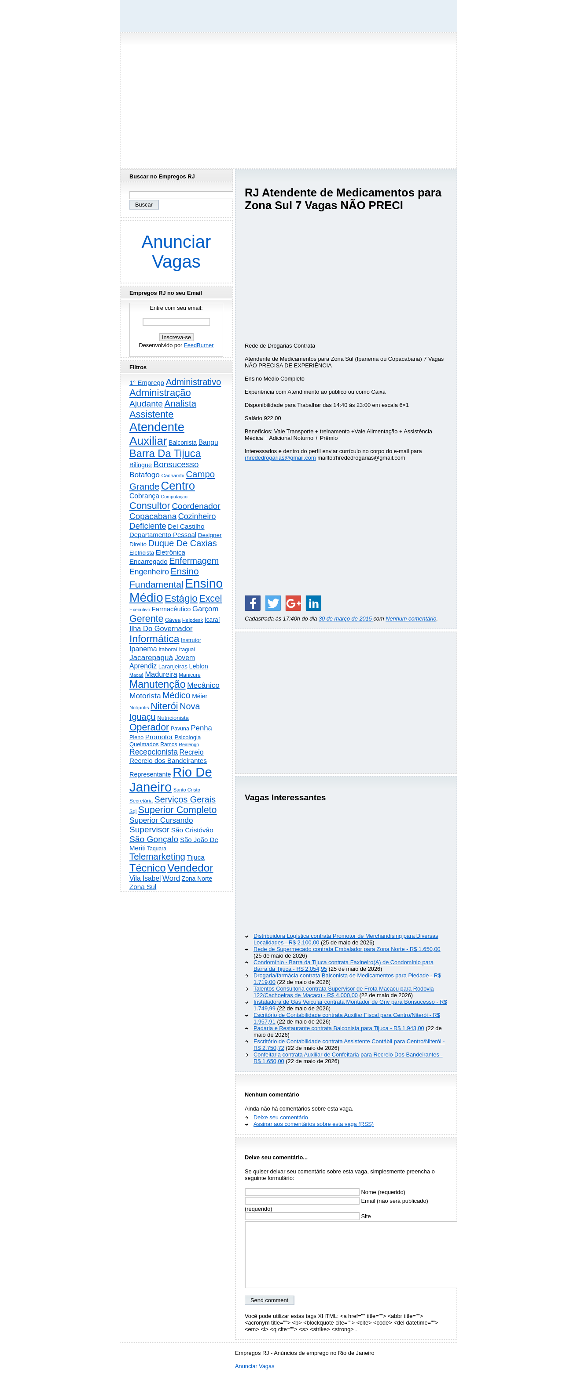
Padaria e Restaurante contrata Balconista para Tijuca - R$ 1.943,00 (339, 1028)
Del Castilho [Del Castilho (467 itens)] (186, 526)
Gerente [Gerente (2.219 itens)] (146, 619)
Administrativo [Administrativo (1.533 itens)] (193, 382)
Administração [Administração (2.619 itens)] (160, 392)
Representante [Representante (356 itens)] (150, 774)
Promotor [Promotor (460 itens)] (159, 737)
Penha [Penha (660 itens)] (201, 728)
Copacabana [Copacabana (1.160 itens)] (152, 516)
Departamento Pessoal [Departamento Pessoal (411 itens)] (162, 534)
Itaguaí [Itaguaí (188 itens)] (187, 649)
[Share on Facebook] (253, 603)
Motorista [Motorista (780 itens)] (145, 695)
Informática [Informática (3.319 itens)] (154, 638)
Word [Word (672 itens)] (171, 878)
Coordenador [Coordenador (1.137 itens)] (196, 506)
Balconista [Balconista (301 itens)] (183, 442)
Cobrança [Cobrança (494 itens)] (144, 496)
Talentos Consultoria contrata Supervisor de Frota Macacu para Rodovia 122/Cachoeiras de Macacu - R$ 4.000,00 (344, 991)
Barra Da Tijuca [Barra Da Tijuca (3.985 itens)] (165, 453)
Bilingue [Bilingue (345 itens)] (140, 464)
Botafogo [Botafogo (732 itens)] (144, 474)
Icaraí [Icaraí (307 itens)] (212, 619)
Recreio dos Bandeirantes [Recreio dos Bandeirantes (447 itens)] (168, 760)
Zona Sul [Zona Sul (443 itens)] (142, 886)
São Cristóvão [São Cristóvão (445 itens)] (192, 830)
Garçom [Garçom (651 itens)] (205, 609)
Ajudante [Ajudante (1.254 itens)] (146, 403)
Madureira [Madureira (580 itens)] (161, 674)
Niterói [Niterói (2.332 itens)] (164, 706)
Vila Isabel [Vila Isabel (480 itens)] (145, 878)
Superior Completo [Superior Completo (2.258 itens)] (177, 810)
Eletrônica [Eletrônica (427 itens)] (170, 552)
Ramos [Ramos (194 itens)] (168, 744)
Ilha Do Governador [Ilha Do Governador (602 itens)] (160, 628)
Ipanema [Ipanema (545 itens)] (143, 649)
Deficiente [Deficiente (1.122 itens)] (147, 525)
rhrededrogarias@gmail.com (280, 457)
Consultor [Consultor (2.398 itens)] (149, 505)
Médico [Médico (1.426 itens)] (176, 695)
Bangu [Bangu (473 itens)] (208, 442)
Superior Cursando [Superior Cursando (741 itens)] (161, 820)
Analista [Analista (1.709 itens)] (181, 403)
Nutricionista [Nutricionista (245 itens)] (173, 718)
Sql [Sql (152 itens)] (132, 811)
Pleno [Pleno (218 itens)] (136, 737)
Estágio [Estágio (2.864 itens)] (181, 598)
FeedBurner (199, 345)
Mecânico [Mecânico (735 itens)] (203, 685)
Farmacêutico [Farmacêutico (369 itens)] (171, 609)
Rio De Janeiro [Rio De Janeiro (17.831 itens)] (170, 779)
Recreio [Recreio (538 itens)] (191, 752)
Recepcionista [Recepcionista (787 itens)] (153, 752)
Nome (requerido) (325, 1192)
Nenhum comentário (411, 618)
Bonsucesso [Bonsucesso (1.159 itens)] (176, 464)
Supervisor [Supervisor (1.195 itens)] (149, 829)
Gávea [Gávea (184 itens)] (172, 620)
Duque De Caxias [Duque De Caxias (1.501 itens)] (182, 543)
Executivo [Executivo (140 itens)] (139, 609)
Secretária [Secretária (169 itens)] (141, 800)
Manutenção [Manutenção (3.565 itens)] (157, 684)
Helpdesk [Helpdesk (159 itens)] (192, 620)
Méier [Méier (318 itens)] (199, 696)
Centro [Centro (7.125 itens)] (178, 485)
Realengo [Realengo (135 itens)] (189, 744)
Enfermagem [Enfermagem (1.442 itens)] (194, 561)
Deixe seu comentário (281, 1117)
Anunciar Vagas (176, 251)
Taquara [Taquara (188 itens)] (156, 849)
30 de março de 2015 (346, 618)
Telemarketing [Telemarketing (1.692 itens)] (157, 856)
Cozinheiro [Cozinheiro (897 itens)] (197, 516)
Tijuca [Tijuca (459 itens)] (195, 857)
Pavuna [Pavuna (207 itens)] (180, 729)
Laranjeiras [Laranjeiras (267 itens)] (172, 666)
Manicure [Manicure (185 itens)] (189, 675)
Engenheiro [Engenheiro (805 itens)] (149, 571)
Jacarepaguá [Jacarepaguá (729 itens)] (151, 657)
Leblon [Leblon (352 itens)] (198, 666)
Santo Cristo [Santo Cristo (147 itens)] (186, 789)
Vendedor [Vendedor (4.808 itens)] (190, 868)
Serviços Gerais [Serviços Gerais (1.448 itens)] (185, 799)
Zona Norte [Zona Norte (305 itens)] (197, 878)
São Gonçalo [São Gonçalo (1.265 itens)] (153, 839)
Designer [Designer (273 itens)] (210, 535)
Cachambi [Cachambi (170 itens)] (173, 475)
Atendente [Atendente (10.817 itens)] (156, 427)
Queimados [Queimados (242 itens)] (144, 744)
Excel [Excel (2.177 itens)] (210, 598)
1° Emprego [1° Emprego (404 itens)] (146, 382)
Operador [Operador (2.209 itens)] (149, 727)
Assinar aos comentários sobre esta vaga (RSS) (314, 1124)
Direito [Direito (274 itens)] (138, 544)
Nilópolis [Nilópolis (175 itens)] (139, 707)
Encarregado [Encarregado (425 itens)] (148, 561)
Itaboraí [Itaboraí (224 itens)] (167, 649)
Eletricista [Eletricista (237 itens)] (141, 552)
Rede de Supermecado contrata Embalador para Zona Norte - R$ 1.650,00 (347, 949)
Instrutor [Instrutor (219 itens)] (191, 640)
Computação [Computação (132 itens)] (174, 496)
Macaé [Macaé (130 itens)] (136, 675)
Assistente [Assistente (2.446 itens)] (151, 414)
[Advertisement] (289, 98)
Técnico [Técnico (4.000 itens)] (147, 868)
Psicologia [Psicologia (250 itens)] (188, 737)
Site (308, 1216)
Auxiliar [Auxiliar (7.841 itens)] (148, 440)
